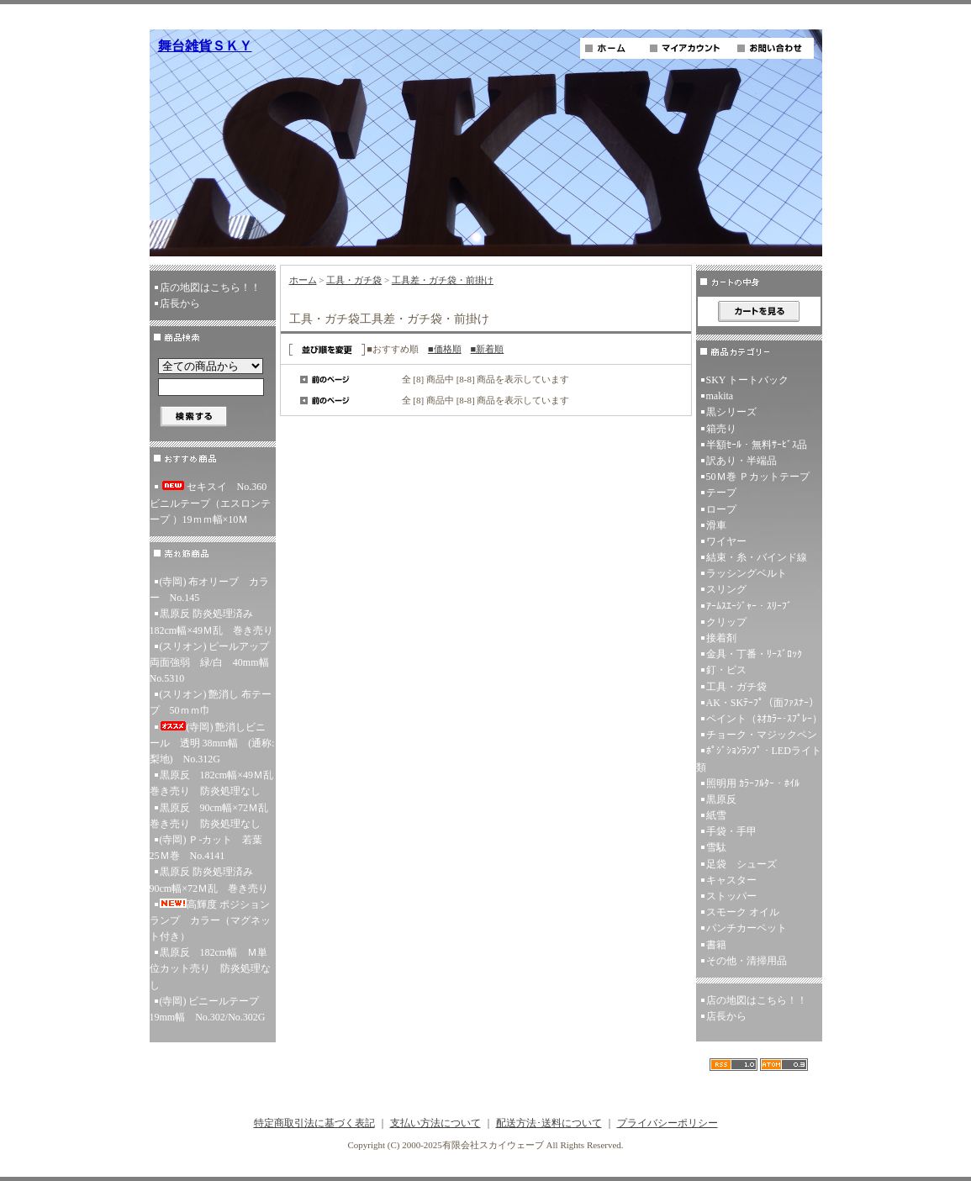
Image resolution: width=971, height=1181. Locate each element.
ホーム (303, 280)
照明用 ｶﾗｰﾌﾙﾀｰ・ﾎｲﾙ (752, 783)
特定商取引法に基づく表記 (314, 1123)
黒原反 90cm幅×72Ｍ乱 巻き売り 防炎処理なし (213, 816)
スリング (726, 589)
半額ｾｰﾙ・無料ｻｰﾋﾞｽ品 (756, 445)
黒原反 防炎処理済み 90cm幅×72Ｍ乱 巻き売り (209, 880)
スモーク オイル (742, 912)
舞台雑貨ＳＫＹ (205, 46)
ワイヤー (726, 541)
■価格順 (445, 349)
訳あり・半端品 (741, 461)
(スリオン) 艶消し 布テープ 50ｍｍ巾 (211, 702)
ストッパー (731, 896)
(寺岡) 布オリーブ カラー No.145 (210, 590)
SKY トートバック (747, 380)
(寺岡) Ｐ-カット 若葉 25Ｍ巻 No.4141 (211, 848)
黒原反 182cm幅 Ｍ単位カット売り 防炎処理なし (210, 968)
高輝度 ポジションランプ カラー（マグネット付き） (210, 920)
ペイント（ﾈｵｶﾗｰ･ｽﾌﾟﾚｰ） (764, 719)
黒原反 (721, 799)
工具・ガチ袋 (354, 280)
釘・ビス (726, 670)
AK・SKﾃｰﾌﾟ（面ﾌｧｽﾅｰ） (763, 703)
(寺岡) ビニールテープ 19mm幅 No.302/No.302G (210, 1009)
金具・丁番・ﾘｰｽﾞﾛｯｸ (754, 654)
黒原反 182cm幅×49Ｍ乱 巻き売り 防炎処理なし (213, 783)
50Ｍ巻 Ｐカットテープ (758, 476)
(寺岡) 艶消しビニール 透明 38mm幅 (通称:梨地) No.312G (212, 743)
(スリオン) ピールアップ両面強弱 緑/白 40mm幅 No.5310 (213, 662)
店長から (180, 303)
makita (720, 396)
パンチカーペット (746, 928)
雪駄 (716, 847)
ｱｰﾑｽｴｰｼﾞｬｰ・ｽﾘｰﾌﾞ (749, 606)
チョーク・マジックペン (761, 735)
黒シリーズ (731, 412)
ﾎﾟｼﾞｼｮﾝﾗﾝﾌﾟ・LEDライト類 (758, 758)
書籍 (716, 945)
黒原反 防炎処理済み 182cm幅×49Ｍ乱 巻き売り (211, 621)
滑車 (716, 525)
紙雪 (716, 815)
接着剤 (721, 638)
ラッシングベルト (746, 573)
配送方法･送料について (549, 1123)
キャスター (731, 880)
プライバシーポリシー (667, 1123)
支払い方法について (435, 1123)
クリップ (726, 622)
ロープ (721, 509)
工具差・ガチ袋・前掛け (442, 280)
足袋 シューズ (741, 864)
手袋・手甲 (731, 831)
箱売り (721, 429)
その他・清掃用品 (746, 961)
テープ (721, 492)
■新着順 (487, 349)
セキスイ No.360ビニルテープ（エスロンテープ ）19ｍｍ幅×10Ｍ (210, 503)
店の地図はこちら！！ (210, 287)
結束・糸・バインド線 (756, 557)
